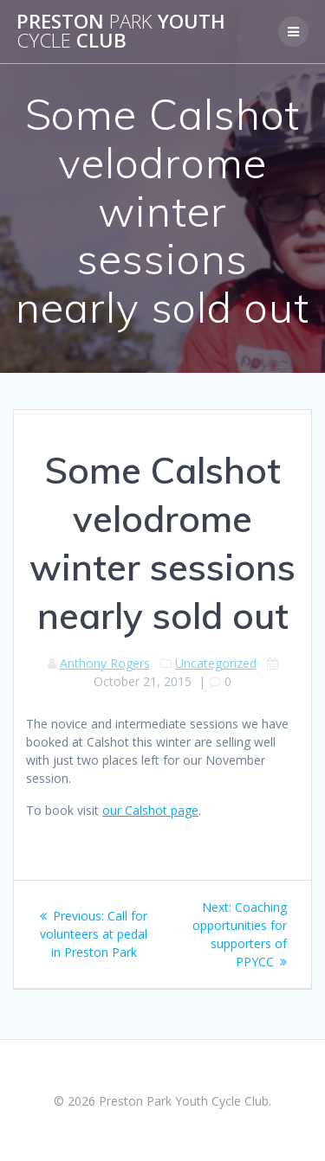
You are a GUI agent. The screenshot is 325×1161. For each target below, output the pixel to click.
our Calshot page (150, 810)
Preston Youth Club (120, 31)
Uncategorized (216, 663)
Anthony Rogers (105, 663)
